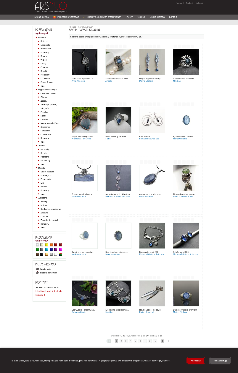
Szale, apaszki (47, 172)
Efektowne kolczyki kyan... (117, 310)
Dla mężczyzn (47, 82)
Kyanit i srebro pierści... (183, 136)
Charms (44, 67)
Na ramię (45, 149)
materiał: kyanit (85, 27)
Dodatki (41, 168)
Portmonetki (46, 179)
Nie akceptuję (220, 361)
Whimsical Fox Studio (81, 139)
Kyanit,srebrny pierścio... (116, 252)
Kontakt (189, 3)
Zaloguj (199, 3)
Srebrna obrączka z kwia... (117, 79)
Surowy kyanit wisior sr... (83, 194)
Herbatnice (45, 131)
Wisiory (44, 60)
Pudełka (44, 112)
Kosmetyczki (46, 175)
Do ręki (44, 153)
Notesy (44, 205)
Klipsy (43, 63)
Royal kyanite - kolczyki (149, 310)
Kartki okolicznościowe (51, 209)
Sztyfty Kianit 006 (181, 252)
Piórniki (44, 186)
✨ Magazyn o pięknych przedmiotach (102, 17)
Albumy (44, 201)
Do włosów (45, 78)
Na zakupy (45, 160)
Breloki (44, 71)
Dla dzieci (45, 216)
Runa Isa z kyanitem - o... (83, 79)
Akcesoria (42, 198)
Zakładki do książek (49, 220)
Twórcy (129, 17)
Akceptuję (196, 361)
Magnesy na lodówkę (50, 123)
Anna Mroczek (78, 81)
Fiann (108, 139)
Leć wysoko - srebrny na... (83, 310)
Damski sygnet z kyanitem (185, 310)
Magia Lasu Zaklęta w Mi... (83, 136)
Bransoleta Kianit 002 (148, 252)
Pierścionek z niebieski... (184, 79)
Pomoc (179, 3)
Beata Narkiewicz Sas (149, 139)
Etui (42, 183)
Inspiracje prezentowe (66, 17)
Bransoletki (46, 49)
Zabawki (44, 213)
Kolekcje (141, 17)
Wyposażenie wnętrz (47, 90)
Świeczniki (45, 127)
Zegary (44, 101)
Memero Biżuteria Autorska (117, 196)
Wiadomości (43, 269)
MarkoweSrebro (180, 139)
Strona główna (41, 17)
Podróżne (45, 157)
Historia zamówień (46, 273)
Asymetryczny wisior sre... (151, 194)
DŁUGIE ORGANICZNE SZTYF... (150, 79)
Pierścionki (45, 75)
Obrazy (44, 97)
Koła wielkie (144, 136)
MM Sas (177, 81)
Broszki (44, 56)
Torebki (41, 145)
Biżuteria (42, 37)
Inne (42, 86)
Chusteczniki (46, 134)
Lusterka (44, 119)
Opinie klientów (157, 17)
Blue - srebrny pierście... (116, 136)
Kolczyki (44, 41)
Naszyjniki (45, 45)
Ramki (43, 116)
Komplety (45, 52)
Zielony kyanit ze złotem (184, 194)
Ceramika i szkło (48, 93)
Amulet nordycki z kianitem (117, 194)
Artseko (108, 81)
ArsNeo (72, 27)
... (155, 341)
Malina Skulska (146, 81)
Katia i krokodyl (146, 312)
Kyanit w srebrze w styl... (83, 252)
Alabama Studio (79, 312)
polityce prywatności (161, 361)
